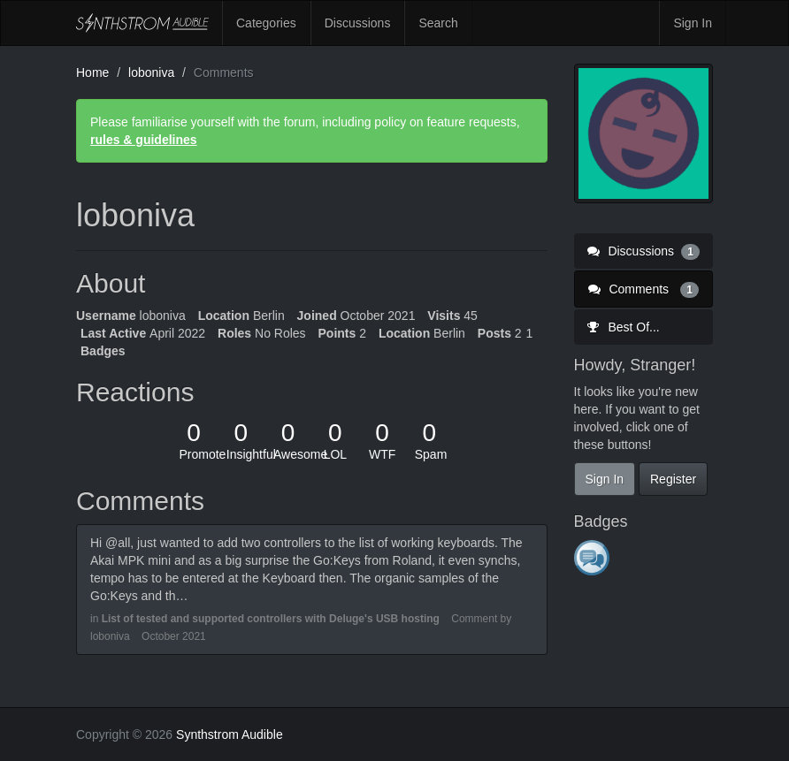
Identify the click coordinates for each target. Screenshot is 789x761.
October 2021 (174, 636)
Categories (266, 23)
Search (437, 23)
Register (673, 479)
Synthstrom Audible (142, 23)
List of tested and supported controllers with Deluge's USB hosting (271, 619)
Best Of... (623, 327)
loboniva (110, 636)
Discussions (358, 23)
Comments (644, 289)
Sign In (692, 23)
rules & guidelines (143, 140)
